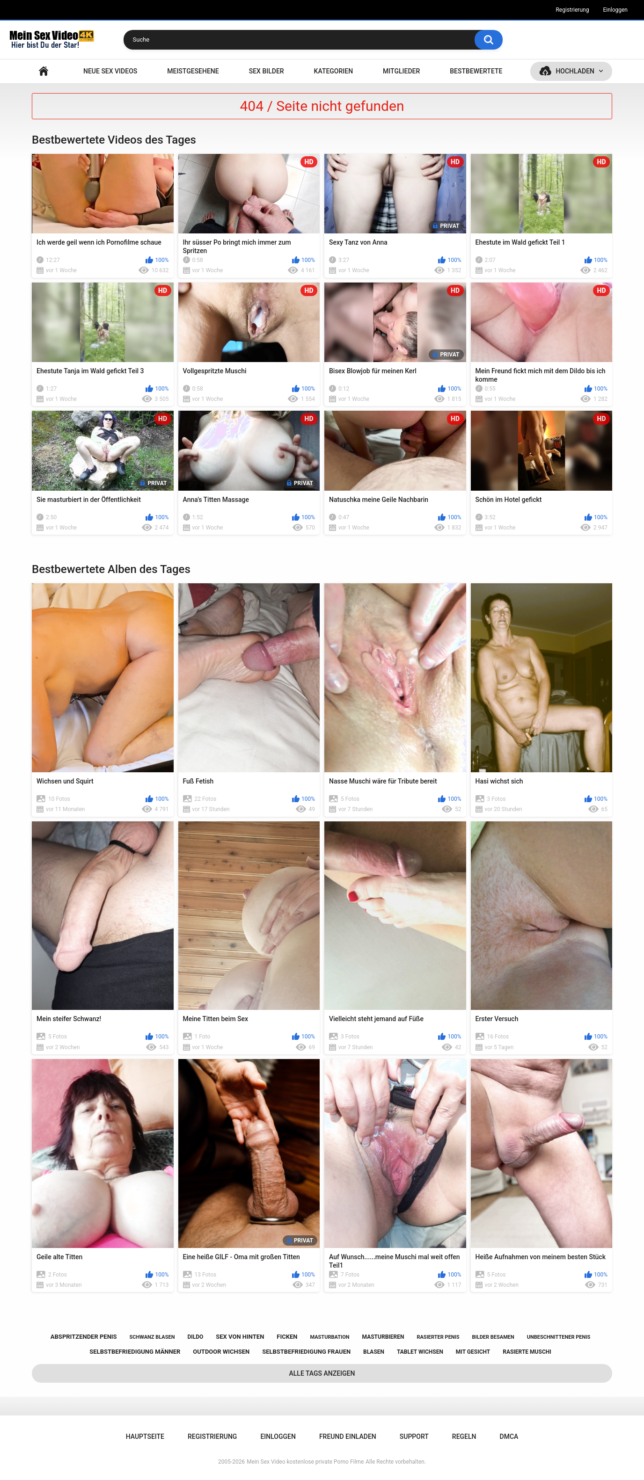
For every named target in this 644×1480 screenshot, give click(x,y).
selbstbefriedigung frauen (306, 1351)
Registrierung (572, 10)
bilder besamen (493, 1337)
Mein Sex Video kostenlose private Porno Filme (305, 1461)
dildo (195, 1337)
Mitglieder (401, 71)
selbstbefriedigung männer (134, 1351)
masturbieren (383, 1337)
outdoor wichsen (221, 1351)
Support (414, 1436)
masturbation (329, 1337)
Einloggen (615, 10)
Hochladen (575, 71)
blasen (373, 1352)
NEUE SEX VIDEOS (110, 71)
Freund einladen (347, 1436)
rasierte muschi (527, 1352)
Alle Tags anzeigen (322, 1373)
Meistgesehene (193, 71)
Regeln (464, 1436)
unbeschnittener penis (558, 1337)
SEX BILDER (266, 71)
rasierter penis (438, 1337)
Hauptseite (43, 71)
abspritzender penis (84, 1336)
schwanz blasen (152, 1337)
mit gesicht (473, 1352)
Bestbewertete (476, 71)
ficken (287, 1336)
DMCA (509, 1436)
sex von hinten (240, 1336)
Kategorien (333, 71)
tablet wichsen (420, 1352)
